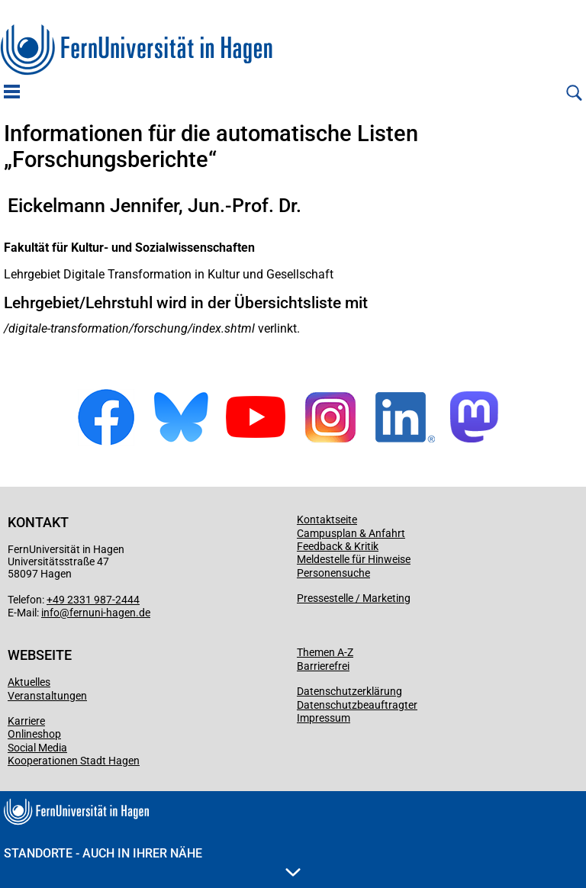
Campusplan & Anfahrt (351, 533)
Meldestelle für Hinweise (354, 559)
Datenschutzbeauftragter (357, 705)
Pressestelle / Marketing (354, 598)
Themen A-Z (325, 652)
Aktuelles (29, 682)
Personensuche (333, 573)
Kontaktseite (327, 519)
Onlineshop (34, 734)
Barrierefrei (323, 666)
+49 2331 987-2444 (93, 600)
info (50, 612)
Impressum (323, 718)
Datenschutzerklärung (349, 691)
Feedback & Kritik (337, 546)
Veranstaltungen (47, 696)
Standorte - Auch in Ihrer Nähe (152, 861)
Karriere (26, 721)
